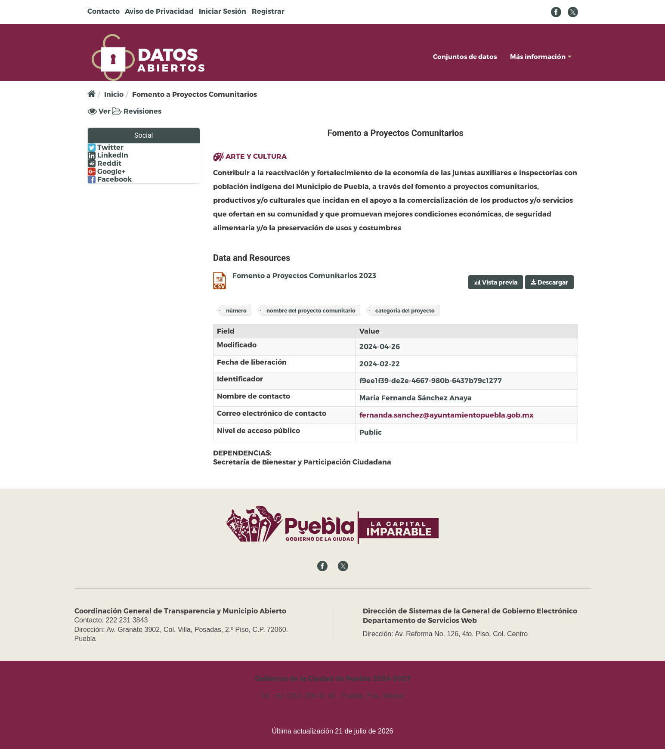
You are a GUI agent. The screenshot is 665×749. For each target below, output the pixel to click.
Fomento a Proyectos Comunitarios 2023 (304, 275)
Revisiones (136, 111)
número (236, 310)
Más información (541, 56)
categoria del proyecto (405, 310)
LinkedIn (108, 155)
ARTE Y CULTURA (256, 156)
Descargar (549, 282)
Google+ (106, 171)
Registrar (268, 11)
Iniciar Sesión (222, 11)
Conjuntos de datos (465, 56)
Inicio (114, 94)
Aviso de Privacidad (159, 11)
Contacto (103, 11)
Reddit (104, 163)
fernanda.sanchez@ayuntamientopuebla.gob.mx (446, 415)
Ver (99, 111)
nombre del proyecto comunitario (311, 310)
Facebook (110, 179)
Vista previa (495, 282)
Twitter (106, 147)
